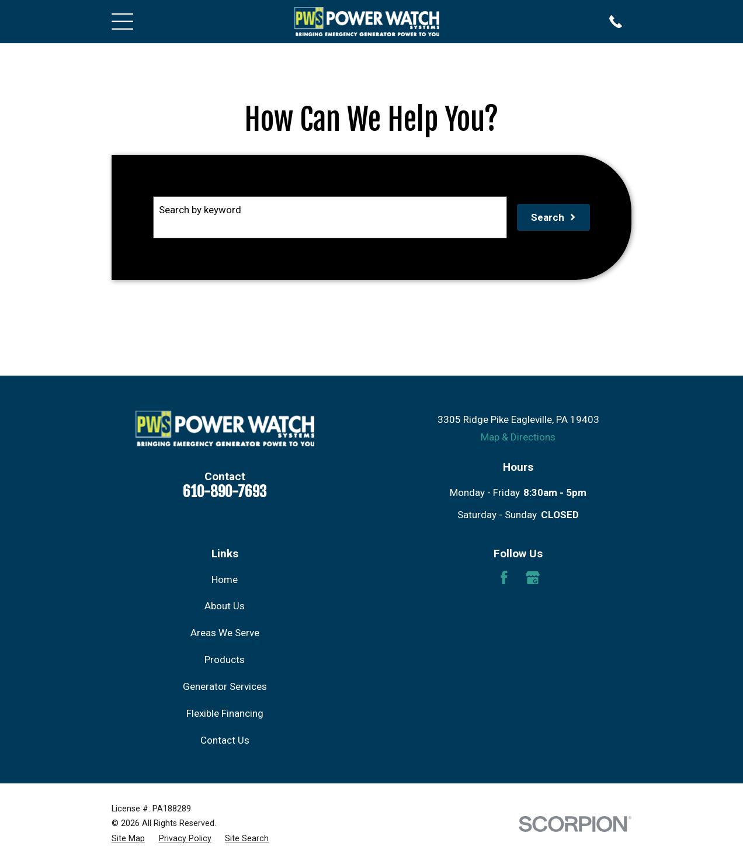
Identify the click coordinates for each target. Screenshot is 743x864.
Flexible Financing (224, 713)
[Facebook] (504, 578)
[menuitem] (128, 838)
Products (224, 659)
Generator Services (225, 686)
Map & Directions (518, 437)
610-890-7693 (224, 491)
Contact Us (224, 740)
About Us (224, 606)
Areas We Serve (224, 633)
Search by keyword (200, 210)
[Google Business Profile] (533, 578)
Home (224, 579)
